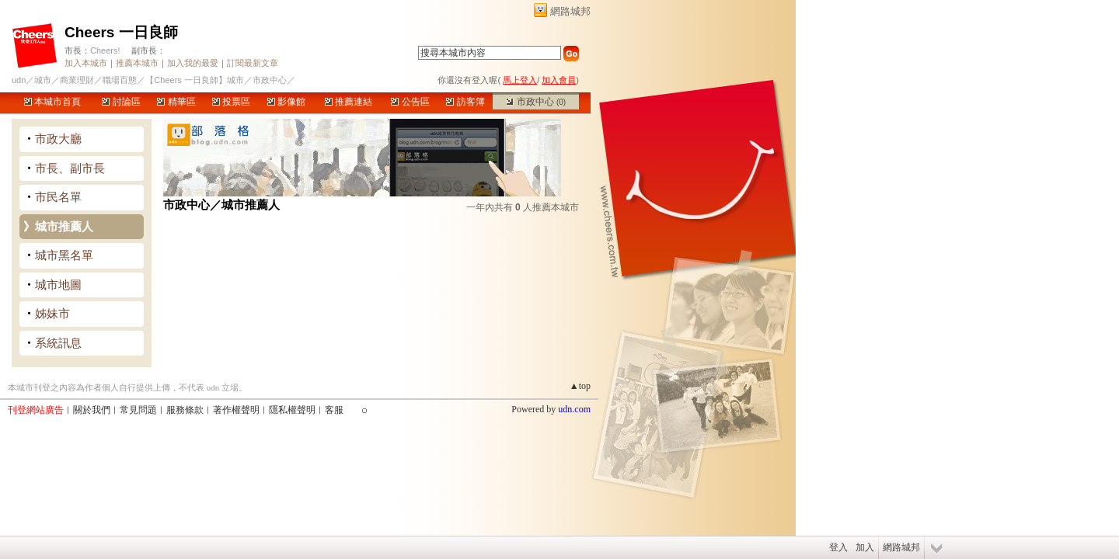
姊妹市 (52, 313)
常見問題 (138, 409)
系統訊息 (58, 342)
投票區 (231, 101)
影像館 (286, 101)
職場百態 (120, 80)
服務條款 (185, 409)
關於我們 (91, 409)
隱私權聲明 (292, 409)
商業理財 (77, 80)
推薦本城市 (137, 63)
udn (19, 80)
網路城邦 (570, 11)
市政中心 (536, 101)
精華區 (176, 101)
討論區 (121, 101)
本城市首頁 (52, 101)
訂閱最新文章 (252, 63)
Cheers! (105, 50)
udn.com (574, 409)
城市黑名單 (64, 255)
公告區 (410, 101)
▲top (580, 385)
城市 (42, 80)
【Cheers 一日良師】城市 (194, 80)
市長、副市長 (70, 168)
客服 (334, 409)
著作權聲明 (236, 409)
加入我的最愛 (192, 63)
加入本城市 (85, 63)
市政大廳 (58, 138)
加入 (865, 547)
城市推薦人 (64, 226)
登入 (838, 547)
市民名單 (58, 196)
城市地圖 (58, 284)
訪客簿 (465, 101)
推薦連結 (348, 101)
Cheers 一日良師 (121, 32)
